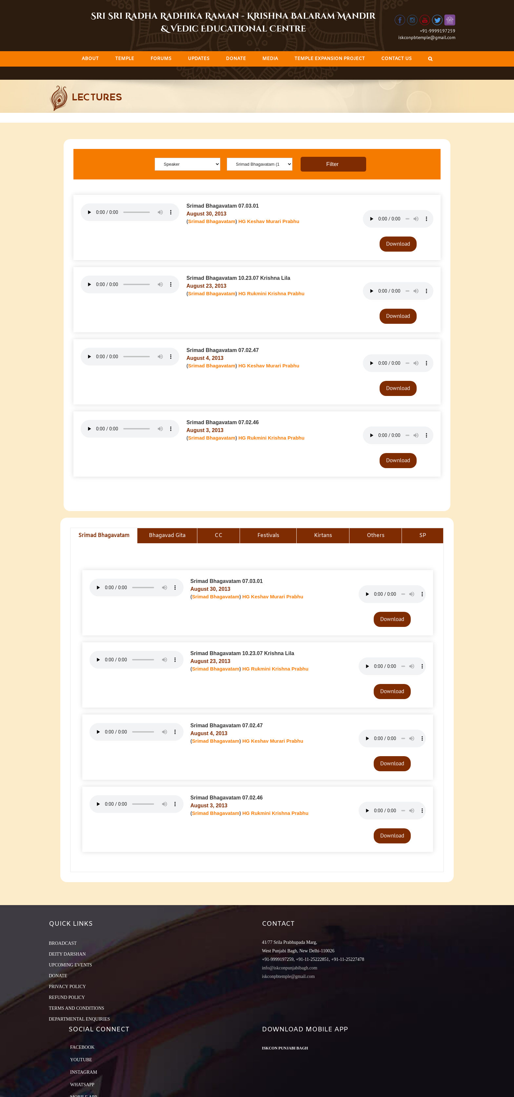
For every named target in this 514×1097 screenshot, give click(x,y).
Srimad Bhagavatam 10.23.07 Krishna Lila (238, 278)
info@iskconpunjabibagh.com (289, 967)
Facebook (82, 1047)
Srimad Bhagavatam (211, 221)
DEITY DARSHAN (67, 954)
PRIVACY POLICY (67, 986)
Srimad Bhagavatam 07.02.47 (223, 350)
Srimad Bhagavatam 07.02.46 (223, 422)
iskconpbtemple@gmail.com (426, 37)
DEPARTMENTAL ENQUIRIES (79, 1019)
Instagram (83, 1072)
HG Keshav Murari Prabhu (268, 221)
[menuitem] (90, 59)
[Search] (430, 59)
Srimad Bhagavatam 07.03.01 (223, 206)
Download (398, 243)
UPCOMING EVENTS (70, 964)
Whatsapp (82, 1084)
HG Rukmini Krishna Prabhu (271, 293)
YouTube (81, 1059)
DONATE (58, 975)
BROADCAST (63, 943)
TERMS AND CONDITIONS (76, 1008)
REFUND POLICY (67, 997)
